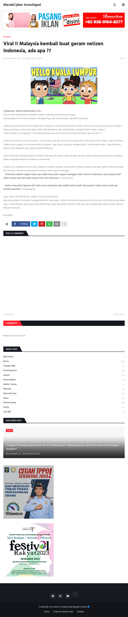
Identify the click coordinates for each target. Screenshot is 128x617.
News (64, 398)
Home (47, 612)
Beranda (7, 37)
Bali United (64, 357)
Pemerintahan (64, 403)
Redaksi (80, 612)
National (64, 389)
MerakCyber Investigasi (22, 5)
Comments (11, 323)
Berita (64, 361)
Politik (64, 407)
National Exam (64, 393)
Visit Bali (64, 412)
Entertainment (64, 370)
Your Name (54, 607)
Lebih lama (118, 314)
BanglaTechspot (80, 607)
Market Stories (64, 384)
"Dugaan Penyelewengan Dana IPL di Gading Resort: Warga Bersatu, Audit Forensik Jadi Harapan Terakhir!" (62, 447)
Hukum (64, 375)
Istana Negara (64, 380)
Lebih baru (9, 314)
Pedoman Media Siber (63, 612)
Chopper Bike (64, 366)
